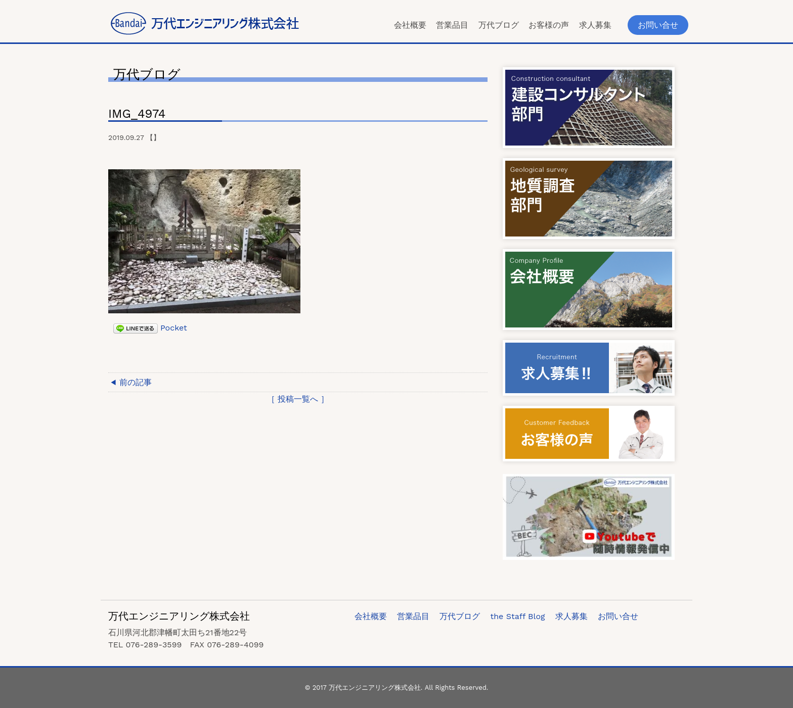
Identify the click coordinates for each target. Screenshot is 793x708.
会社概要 (410, 25)
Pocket (173, 328)
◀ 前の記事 (131, 382)
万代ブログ (498, 25)
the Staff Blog (517, 616)
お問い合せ (658, 25)
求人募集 (595, 25)
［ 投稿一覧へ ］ (298, 399)
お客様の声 (548, 25)
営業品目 (452, 25)
